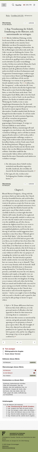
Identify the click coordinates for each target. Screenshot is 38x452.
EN (27, 5)
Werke (8, 16)
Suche (16, 5)
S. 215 (4, 38)
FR (30, 5)
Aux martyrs (7, 375)
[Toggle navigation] (3, 5)
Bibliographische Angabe (14, 351)
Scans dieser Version (12, 354)
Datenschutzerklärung (8, 448)
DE (24, 5)
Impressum (5, 446)
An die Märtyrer (8, 373)
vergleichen (32, 362)
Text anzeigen (10, 349)
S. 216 (25, 83)
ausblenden (31, 22)
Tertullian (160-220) (17, 16)
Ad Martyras (7, 362)
